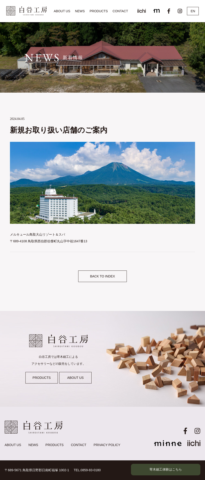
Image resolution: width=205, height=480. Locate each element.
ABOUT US (62, 11)
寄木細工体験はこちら (165, 469)
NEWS (80, 11)
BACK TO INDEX (102, 276)
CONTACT (120, 11)
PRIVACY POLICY (107, 445)
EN (193, 11)
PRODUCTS (99, 11)
